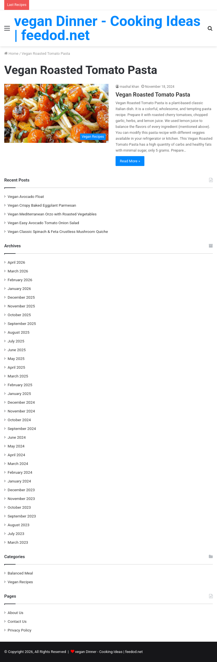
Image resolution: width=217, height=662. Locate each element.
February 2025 (20, 385)
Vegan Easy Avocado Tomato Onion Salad (43, 222)
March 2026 (18, 271)
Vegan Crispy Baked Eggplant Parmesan (42, 205)
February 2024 (20, 472)
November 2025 (21, 306)
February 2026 (20, 280)
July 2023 (16, 533)
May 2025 (16, 358)
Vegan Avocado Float (26, 196)
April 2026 (16, 262)
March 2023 (18, 542)
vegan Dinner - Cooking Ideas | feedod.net (109, 652)
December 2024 (21, 402)
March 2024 (18, 463)
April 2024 (16, 455)
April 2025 (16, 367)
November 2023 (21, 498)
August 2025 (18, 332)
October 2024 (19, 420)
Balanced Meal (20, 573)
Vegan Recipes (20, 582)
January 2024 (19, 481)
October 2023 (19, 507)
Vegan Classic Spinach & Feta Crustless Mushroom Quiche (58, 231)
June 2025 (17, 350)
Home (11, 53)
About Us (15, 612)
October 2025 (19, 315)
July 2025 (16, 341)
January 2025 (19, 393)
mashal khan (129, 87)
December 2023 (21, 490)
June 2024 (17, 437)
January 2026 (19, 288)
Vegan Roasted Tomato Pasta (153, 94)
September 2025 (22, 323)
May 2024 (16, 446)
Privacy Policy (19, 630)
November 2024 (21, 411)
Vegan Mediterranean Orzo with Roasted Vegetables (52, 214)
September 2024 (22, 428)
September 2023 (22, 516)
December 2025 (21, 297)
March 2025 (18, 376)
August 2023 (18, 525)
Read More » (130, 161)
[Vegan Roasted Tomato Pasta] (56, 113)
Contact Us (17, 621)
